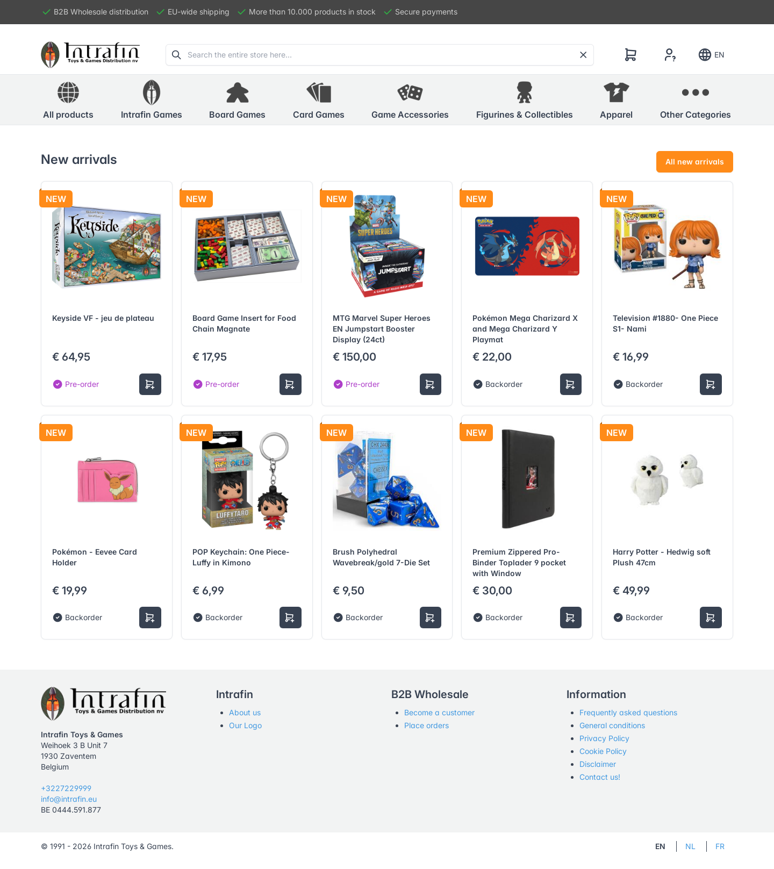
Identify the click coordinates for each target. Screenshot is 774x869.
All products (68, 99)
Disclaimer (597, 764)
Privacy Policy (604, 738)
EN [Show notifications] (711, 54)
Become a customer (439, 712)
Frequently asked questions (628, 712)
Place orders (426, 725)
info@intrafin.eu (69, 798)
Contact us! (599, 776)
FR (720, 846)
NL (690, 846)
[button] (151, 100)
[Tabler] (90, 54)
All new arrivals (694, 161)
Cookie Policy (603, 751)
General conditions (612, 725)
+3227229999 (66, 788)
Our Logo (245, 725)
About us (245, 712)
